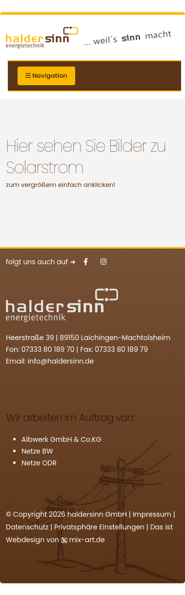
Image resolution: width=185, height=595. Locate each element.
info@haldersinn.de (61, 361)
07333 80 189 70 (48, 349)
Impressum (152, 514)
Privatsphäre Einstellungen (99, 527)
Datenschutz (27, 527)
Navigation (46, 75)
